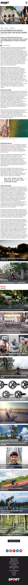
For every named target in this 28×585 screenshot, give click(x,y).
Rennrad (12, 28)
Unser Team (14, 572)
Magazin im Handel (14, 560)
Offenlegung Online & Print (14, 568)
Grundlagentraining (4, 202)
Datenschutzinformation (14, 562)
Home (1, 28)
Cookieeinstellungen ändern (14, 563)
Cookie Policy (14, 565)
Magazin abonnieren (14, 559)
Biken (6, 28)
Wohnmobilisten (3, 113)
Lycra (10, 86)
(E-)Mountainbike (10, 144)
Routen (2, 61)
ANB (14, 569)
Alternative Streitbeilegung (14, 571)
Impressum (14, 574)
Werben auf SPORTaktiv (14, 566)
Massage (19, 233)
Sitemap (14, 575)
